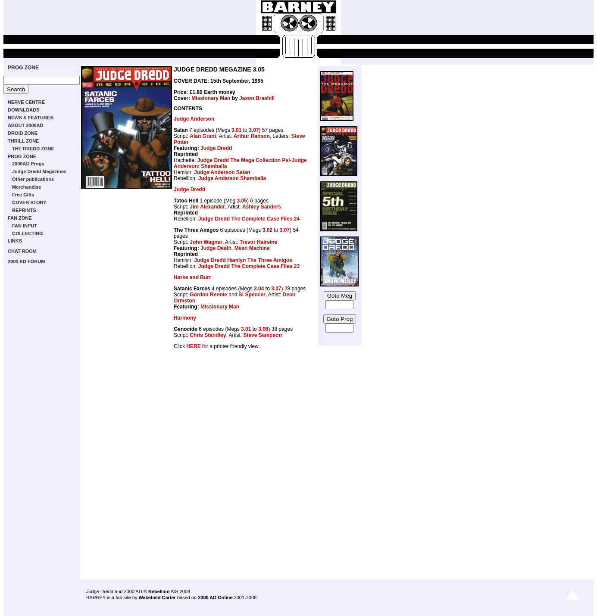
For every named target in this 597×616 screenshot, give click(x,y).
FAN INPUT (24, 225)
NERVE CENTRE (26, 102)
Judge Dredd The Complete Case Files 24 (249, 219)
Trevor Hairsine (258, 242)
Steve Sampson (262, 335)
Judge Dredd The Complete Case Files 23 (249, 266)
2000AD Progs (28, 163)
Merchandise (26, 187)
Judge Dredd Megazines (39, 171)
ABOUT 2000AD (26, 125)
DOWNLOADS (23, 109)
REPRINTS (24, 210)
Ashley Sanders (261, 207)
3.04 (259, 289)
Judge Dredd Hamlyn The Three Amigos (243, 260)
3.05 (242, 201)
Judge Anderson (194, 119)
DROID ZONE (23, 133)
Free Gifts (23, 194)
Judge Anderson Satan (222, 172)
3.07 (254, 130)
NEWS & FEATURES (30, 117)
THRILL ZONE (23, 140)
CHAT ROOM (22, 251)
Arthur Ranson (252, 136)
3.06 (263, 329)
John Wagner (206, 242)
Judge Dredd (216, 148)
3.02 (267, 230)
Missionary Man (210, 98)
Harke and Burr (192, 277)
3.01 (236, 130)
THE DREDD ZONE (33, 148)
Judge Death (215, 248)
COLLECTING (27, 233)
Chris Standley (208, 335)
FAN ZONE (20, 218)
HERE (193, 346)
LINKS (15, 240)
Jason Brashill (257, 98)
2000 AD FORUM (26, 261)
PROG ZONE (23, 68)
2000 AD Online (215, 597)
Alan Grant (203, 136)
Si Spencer (252, 295)
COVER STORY (29, 202)
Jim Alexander (207, 207)
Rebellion (159, 591)
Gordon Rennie (208, 295)
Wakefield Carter (156, 597)
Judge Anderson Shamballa (232, 178)
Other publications (33, 179)
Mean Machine (252, 248)
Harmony (185, 318)
